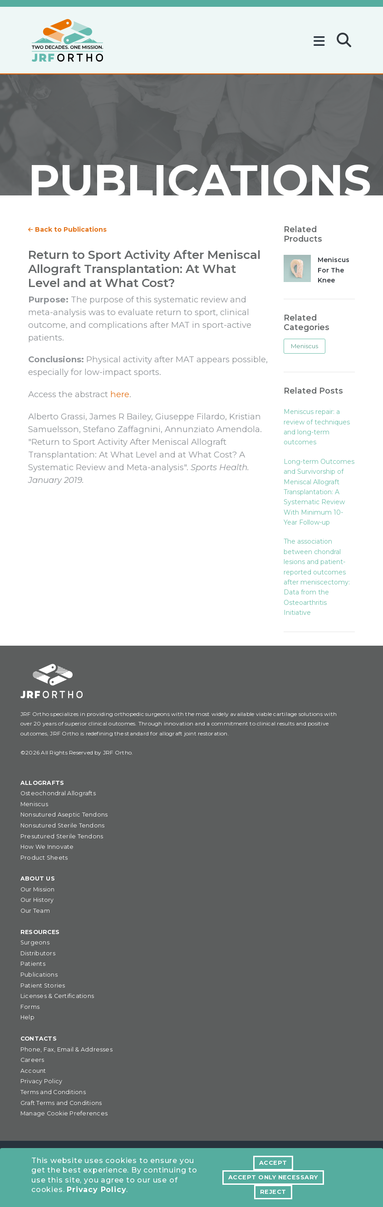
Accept (273, 1162)
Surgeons (34, 942)
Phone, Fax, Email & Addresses (66, 1049)
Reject (273, 1191)
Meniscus (304, 346)
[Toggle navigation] (321, 38)
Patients (32, 963)
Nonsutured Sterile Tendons (62, 825)
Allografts (42, 782)
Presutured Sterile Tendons (61, 836)
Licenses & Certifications (57, 996)
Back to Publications (67, 229)
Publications (39, 974)
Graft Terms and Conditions (61, 1103)
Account (33, 1070)
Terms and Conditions (53, 1092)
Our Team (35, 910)
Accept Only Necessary (273, 1177)
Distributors (37, 953)
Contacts (38, 1038)
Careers (32, 1059)
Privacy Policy (96, 1190)
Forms (29, 1006)
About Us (37, 878)
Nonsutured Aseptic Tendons (64, 814)
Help (27, 1017)
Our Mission (37, 889)
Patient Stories (42, 985)
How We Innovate (47, 846)
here (119, 394)
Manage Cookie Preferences (64, 1113)
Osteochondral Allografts (58, 793)
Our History (37, 899)
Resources (39, 932)
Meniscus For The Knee (333, 270)
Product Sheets (44, 857)
